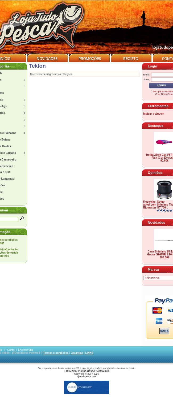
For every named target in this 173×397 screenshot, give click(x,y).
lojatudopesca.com (86, 376)
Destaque (155, 126)
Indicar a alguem (153, 113)
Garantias (77, 352)
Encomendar (25, 349)
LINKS (89, 352)
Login (152, 66)
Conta (11, 349)
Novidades (156, 222)
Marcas (154, 269)
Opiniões (155, 173)
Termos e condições (56, 352)
